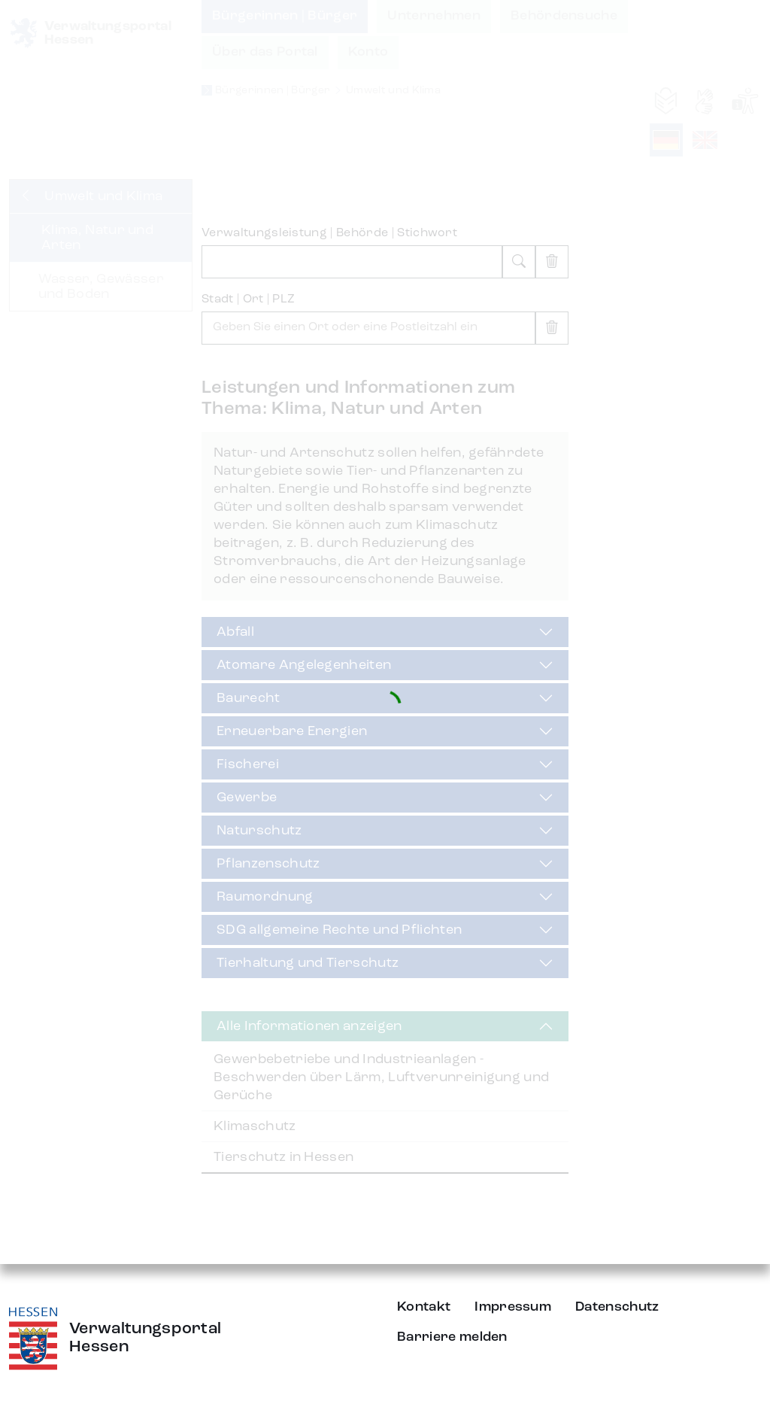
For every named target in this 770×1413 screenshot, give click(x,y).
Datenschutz (617, 1307)
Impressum (512, 1307)
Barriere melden (452, 1337)
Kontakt (423, 1307)
